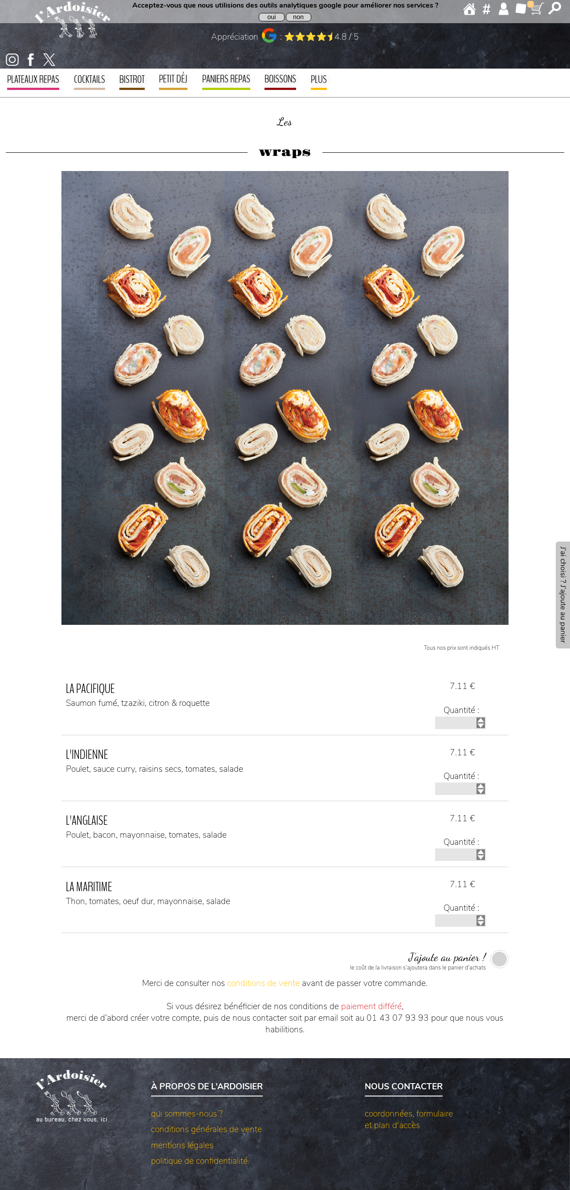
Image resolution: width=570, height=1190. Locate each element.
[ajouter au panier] (285, 961)
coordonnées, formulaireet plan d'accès (409, 1119)
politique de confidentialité (199, 1161)
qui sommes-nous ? (187, 1114)
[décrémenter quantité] (480, 725)
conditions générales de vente (206, 1129)
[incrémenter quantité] (480, 720)
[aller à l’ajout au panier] (563, 595)
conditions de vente (263, 983)
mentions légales (182, 1145)
